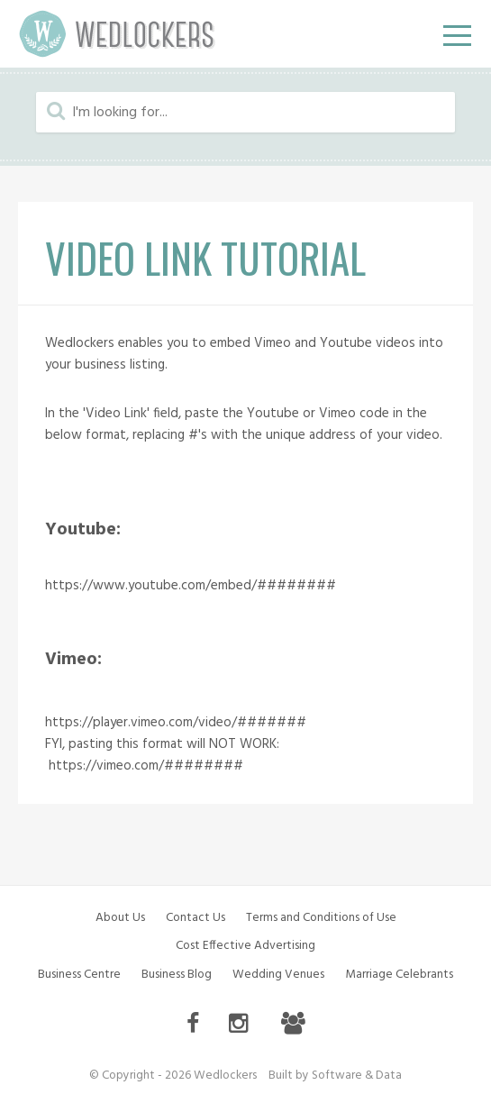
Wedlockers (117, 34)
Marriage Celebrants (399, 974)
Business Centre (79, 974)
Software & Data (357, 1075)
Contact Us (195, 917)
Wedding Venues (278, 974)
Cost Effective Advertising (245, 945)
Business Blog (176, 974)
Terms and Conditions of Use (321, 917)
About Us (120, 917)
